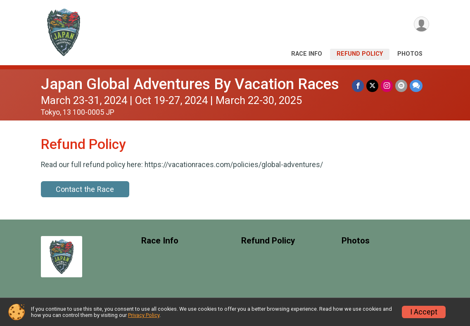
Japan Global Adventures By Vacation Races (190, 84)
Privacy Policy (143, 315)
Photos (410, 53)
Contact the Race (85, 189)
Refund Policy (360, 53)
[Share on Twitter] (372, 86)
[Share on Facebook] (358, 86)
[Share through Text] (416, 86)
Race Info (306, 53)
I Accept (423, 312)
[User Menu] (421, 24)
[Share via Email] (401, 86)
